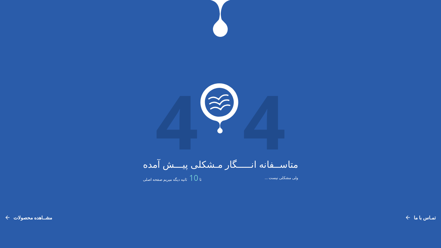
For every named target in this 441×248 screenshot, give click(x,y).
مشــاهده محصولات (28, 217)
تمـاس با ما (421, 217)
